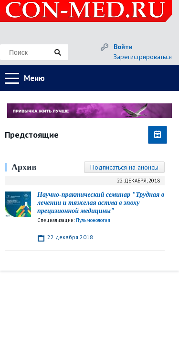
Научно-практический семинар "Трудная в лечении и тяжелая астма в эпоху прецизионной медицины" (100, 202)
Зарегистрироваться (143, 56)
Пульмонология (93, 220)
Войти (123, 46)
